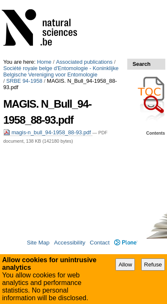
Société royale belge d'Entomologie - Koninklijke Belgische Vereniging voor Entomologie (73, 12)
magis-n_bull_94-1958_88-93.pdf (48, 51)
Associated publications (84, 3)
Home (44, 3)
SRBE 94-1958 (24, 22)
